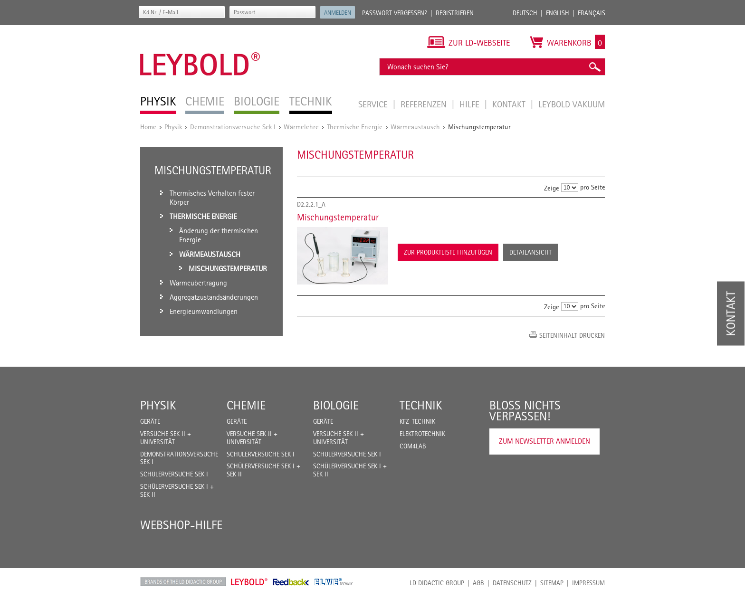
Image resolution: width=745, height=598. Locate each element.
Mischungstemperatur (338, 217)
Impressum (588, 583)
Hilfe (470, 104)
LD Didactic (183, 582)
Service (374, 104)
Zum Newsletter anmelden (544, 441)
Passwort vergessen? (394, 13)
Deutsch (525, 13)
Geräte (150, 421)
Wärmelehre (301, 127)
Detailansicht (530, 252)
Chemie (246, 405)
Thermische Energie (354, 127)
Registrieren (455, 13)
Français (591, 13)
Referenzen (425, 104)
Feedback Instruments (291, 582)
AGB (478, 583)
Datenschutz (512, 583)
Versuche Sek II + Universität (165, 438)
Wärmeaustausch (415, 127)
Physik (173, 127)
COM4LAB (413, 446)
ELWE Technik (333, 582)
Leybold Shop (249, 582)
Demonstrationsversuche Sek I (233, 127)
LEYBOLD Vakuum (571, 104)
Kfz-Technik (417, 421)
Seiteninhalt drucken (572, 335)
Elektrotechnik (422, 433)
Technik (421, 405)
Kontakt (510, 104)
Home (148, 127)
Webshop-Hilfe (181, 525)
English (557, 13)
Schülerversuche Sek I (174, 474)
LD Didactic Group (437, 583)
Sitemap (552, 583)
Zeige (551, 188)
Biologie (336, 405)
